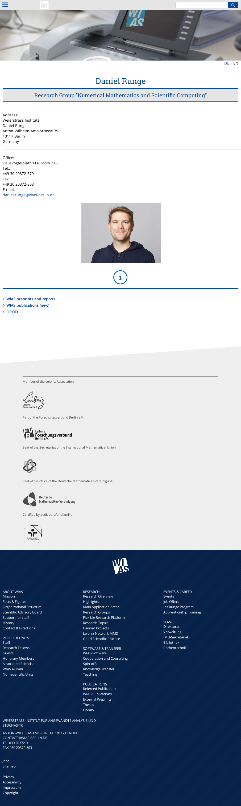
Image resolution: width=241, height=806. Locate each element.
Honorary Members (18, 658)
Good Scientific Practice (101, 638)
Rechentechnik (175, 647)
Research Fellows (16, 647)
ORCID (12, 311)
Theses (88, 704)
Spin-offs (90, 663)
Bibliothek (171, 642)
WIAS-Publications (97, 694)
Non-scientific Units (18, 674)
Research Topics (95, 622)
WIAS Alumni (13, 669)
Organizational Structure (22, 606)
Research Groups (96, 612)
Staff (6, 642)
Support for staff (16, 617)
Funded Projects (96, 628)
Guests (8, 653)
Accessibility (12, 782)
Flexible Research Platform (104, 617)
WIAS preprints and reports (30, 298)
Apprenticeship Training (182, 612)
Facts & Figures (14, 601)
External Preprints (97, 699)
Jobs (6, 760)
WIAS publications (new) (27, 305)
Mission (9, 596)
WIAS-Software (94, 653)
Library (88, 709)
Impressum (12, 787)
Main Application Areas (101, 606)
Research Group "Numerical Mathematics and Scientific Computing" (120, 95)
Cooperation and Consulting (105, 658)
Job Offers (171, 601)
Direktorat (171, 626)
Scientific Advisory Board (22, 612)
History (8, 622)
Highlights (91, 601)
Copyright (10, 792)
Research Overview (98, 596)
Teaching (90, 674)
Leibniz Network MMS (100, 633)
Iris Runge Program (178, 606)
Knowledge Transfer (98, 669)
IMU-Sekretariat (175, 637)
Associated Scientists (19, 663)
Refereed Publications (100, 688)
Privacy (8, 776)
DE (226, 63)
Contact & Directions (19, 628)
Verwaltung (172, 631)
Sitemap (9, 766)
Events (168, 596)
